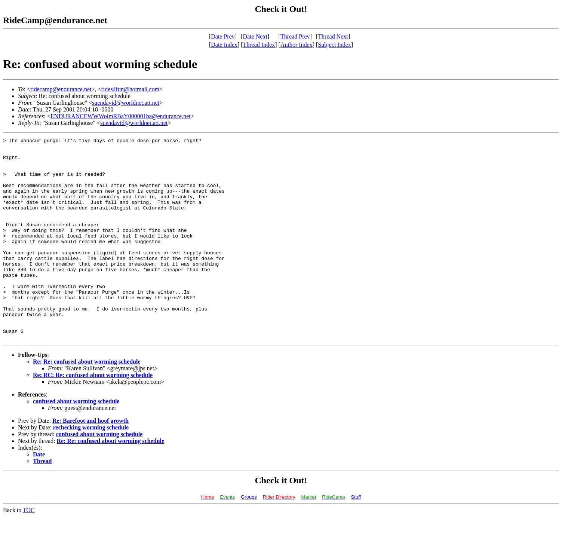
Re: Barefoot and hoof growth (90, 461)
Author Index (296, 45)
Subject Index (334, 45)
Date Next (255, 36)
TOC (29, 550)
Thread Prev (295, 36)
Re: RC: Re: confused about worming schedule (93, 415)
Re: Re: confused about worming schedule (87, 402)
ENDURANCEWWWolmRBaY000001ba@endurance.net (120, 116)
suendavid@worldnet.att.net (125, 103)
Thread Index (259, 45)
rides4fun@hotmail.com (130, 89)
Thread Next (333, 36)
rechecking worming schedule (91, 468)
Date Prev (223, 36)
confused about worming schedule (76, 441)
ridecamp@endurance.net (61, 89)
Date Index (224, 45)
